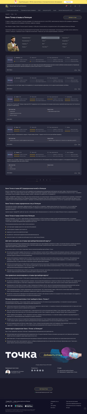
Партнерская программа (72, 401)
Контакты (53, 407)
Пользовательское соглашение (73, 405)
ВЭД (39, 10)
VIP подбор (53, 405)
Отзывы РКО (77, 10)
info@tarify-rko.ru (55, 401)
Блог (52, 403)
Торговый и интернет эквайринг (28, 10)
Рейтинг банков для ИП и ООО (65, 10)
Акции (54, 10)
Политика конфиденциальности (73, 403)
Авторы (68, 407)
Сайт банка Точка (43, 389)
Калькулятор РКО (47, 10)
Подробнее (68, 1)
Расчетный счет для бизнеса (15, 6)
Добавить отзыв (72, 17)
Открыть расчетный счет (12, 10)
